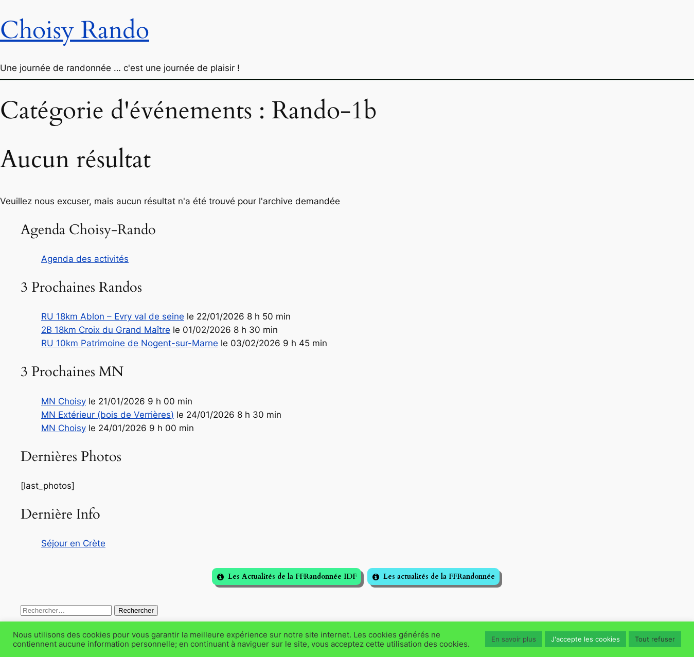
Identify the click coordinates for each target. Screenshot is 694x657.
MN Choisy (63, 401)
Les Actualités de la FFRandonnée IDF (292, 576)
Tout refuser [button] (655, 639)
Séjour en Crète (73, 543)
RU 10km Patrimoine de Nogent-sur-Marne (129, 343)
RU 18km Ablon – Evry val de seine (112, 316)
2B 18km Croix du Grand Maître (105, 330)
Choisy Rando (74, 30)
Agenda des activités (85, 259)
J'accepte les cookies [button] (585, 639)
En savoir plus (513, 639)
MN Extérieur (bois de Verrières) (107, 415)
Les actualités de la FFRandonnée (439, 576)
